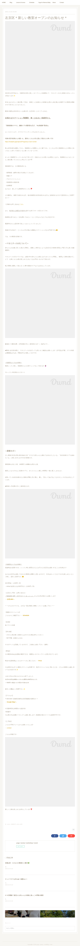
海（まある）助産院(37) (10, 824)
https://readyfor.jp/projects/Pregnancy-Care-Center (21, 142)
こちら (21, 204)
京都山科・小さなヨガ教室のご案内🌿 (17, 863)
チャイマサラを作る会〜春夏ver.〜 (16, 879)
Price (40, 660)
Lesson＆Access (20, 2)
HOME (4, 2)
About (54, 2)
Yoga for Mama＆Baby (44, 2)
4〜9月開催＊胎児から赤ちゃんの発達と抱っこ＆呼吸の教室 (24, 895)
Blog (11, 2)
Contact (62, 2)
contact (9, 728)
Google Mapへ (11, 702)
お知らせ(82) (19, 824)
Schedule (31, 2)
